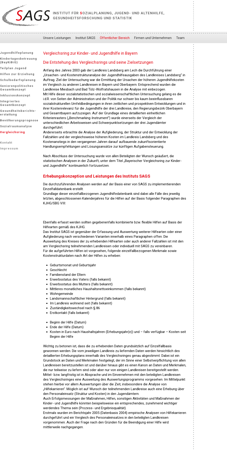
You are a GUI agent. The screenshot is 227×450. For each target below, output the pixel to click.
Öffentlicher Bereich (115, 38)
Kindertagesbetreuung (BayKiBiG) (18, 60)
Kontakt (6, 142)
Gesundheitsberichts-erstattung (18, 112)
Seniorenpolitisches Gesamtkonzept (16, 87)
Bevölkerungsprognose (19, 120)
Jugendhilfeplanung (16, 52)
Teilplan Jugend (13, 68)
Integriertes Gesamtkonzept (13, 103)
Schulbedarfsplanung (18, 80)
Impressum (9, 148)
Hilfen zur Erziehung (17, 74)
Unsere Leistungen (57, 38)
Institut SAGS (85, 38)
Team (180, 38)
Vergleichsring (12, 132)
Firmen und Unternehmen (153, 38)
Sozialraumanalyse (16, 126)
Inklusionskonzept (15, 95)
